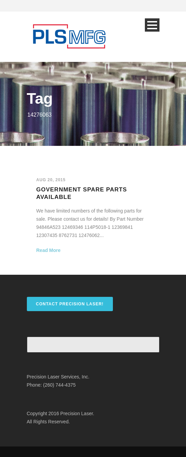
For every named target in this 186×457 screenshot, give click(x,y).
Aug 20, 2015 (51, 179)
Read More (48, 250)
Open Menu (152, 25)
